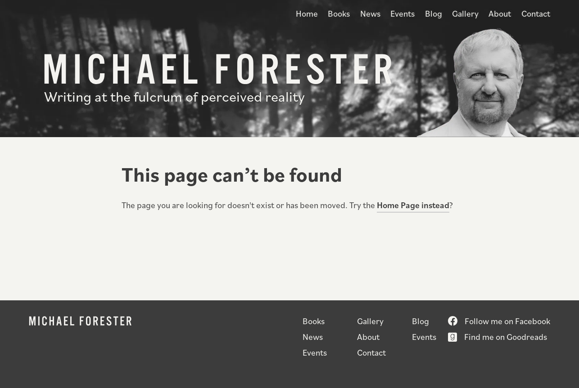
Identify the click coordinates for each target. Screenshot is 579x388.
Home (307, 13)
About (500, 13)
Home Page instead (413, 204)
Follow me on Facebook (507, 320)
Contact (535, 13)
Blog (433, 13)
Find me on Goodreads (505, 336)
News (370, 13)
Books (339, 13)
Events (402, 13)
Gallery (465, 13)
